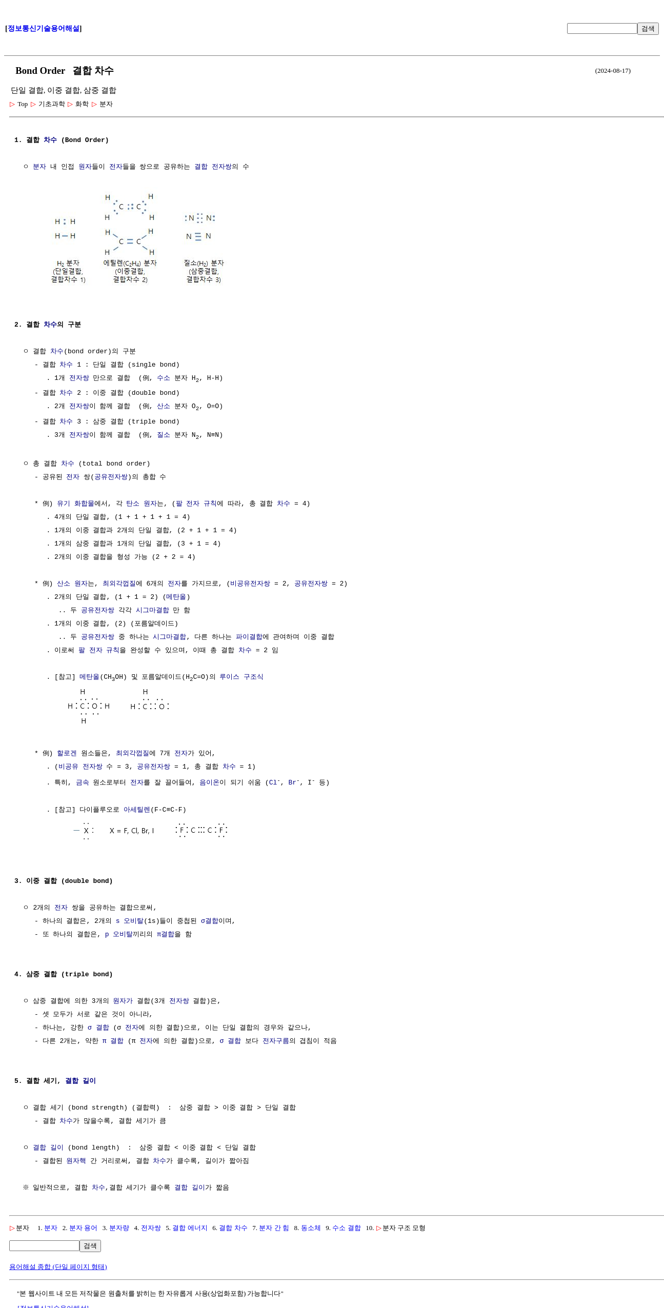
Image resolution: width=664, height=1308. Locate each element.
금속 (82, 783)
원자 (85, 167)
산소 (163, 406)
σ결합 (209, 919)
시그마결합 (152, 611)
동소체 (311, 1226)
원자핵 (76, 1159)
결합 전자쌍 (213, 167)
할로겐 (67, 753)
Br (292, 783)
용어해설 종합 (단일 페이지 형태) (58, 1265)
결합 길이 (80, 1079)
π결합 (165, 933)
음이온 (209, 783)
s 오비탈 (130, 919)
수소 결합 (346, 1226)
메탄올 (176, 597)
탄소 (132, 504)
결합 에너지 (189, 1226)
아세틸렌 (137, 809)
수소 (163, 377)
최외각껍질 (119, 584)
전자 (116, 167)
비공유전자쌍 (250, 584)
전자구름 (276, 1039)
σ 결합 (98, 1026)
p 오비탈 (119, 933)
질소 (163, 435)
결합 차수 (233, 1226)
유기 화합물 (75, 504)
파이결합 (249, 637)
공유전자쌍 (111, 477)
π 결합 (113, 1039)
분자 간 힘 (274, 1226)
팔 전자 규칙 (196, 504)
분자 (39, 167)
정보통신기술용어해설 (43, 28)
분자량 (119, 1226)
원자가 (123, 999)
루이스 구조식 (241, 677)
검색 (648, 28)
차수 (50, 140)
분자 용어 (83, 1226)
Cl (273, 783)
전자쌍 (79, 377)
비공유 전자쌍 (80, 767)
